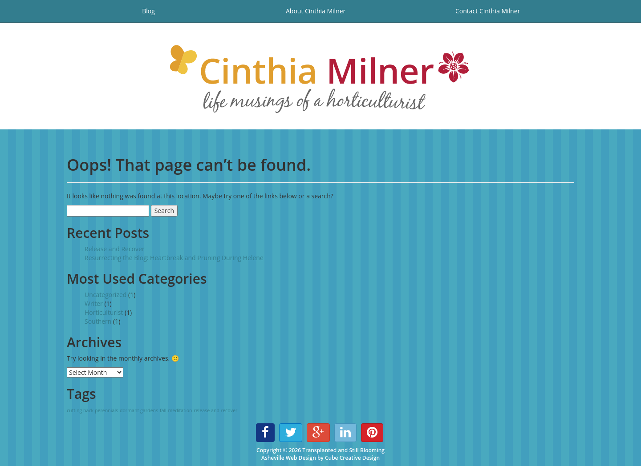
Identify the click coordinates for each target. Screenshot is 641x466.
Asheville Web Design (288, 458)
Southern (98, 321)
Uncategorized (105, 294)
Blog (148, 11)
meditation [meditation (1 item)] (180, 410)
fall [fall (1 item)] (163, 410)
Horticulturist (104, 312)
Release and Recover (115, 249)
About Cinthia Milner (315, 11)
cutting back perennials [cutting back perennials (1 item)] (92, 410)
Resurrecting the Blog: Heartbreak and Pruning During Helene (174, 257)
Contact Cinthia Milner (487, 11)
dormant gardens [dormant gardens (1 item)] (139, 410)
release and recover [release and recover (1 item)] (215, 410)
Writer (94, 303)
